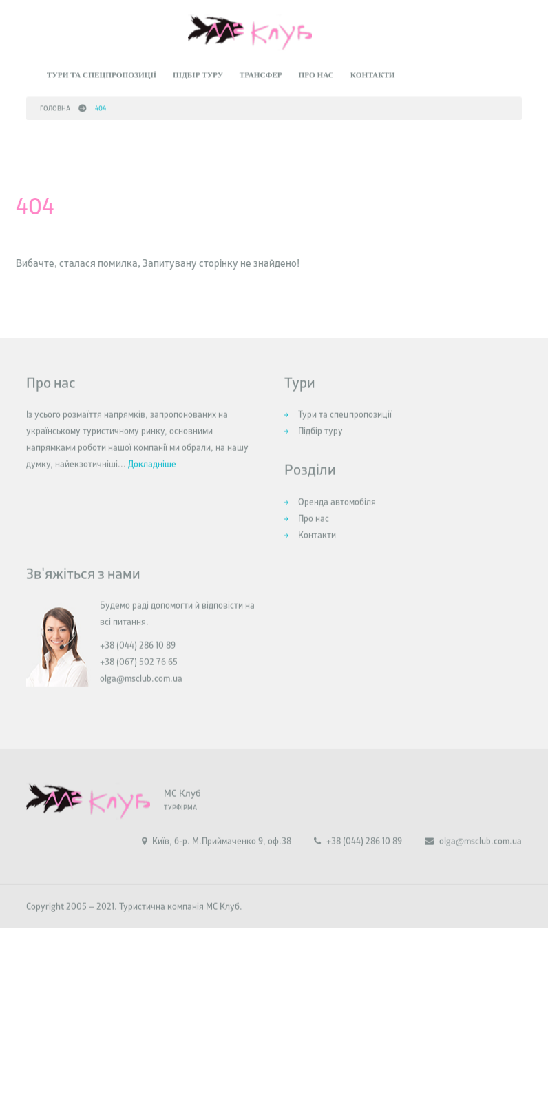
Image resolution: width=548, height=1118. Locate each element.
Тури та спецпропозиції (101, 72)
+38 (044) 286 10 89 (358, 856)
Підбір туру (198, 72)
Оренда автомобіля (337, 516)
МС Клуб (182, 808)
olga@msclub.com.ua (141, 693)
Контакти (372, 72)
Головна (55, 105)
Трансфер (261, 72)
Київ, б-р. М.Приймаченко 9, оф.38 (216, 856)
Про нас (316, 72)
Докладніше (152, 479)
